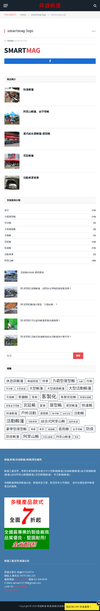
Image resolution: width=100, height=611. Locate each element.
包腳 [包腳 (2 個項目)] (81, 381)
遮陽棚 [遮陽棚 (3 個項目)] (51, 429)
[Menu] (5, 5)
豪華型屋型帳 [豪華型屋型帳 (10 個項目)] (16, 428)
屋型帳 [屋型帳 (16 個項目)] (56, 405)
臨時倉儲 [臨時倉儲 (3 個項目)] (73, 421)
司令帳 (7, 222)
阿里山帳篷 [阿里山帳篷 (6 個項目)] (63, 437)
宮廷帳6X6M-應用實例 (32, 272)
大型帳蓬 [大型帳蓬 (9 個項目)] (36, 388)
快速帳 (7, 247)
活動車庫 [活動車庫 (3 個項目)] (32, 421)
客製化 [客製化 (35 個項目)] (49, 396)
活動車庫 (8, 254)
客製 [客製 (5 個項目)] (34, 397)
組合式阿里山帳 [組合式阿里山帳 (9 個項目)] (53, 421)
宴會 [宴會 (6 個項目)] (43, 405)
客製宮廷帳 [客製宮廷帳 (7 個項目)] (68, 397)
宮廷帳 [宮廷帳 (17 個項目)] (29, 405)
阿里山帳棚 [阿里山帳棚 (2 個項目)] (47, 437)
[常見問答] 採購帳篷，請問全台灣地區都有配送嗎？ (46, 288)
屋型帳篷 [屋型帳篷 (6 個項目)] (72, 405)
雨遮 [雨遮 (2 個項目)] (76, 437)
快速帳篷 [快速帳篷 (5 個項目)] (11, 413)
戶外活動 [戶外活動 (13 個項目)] (28, 412)
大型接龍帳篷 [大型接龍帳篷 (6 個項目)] (56, 388)
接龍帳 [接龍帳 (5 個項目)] (44, 413)
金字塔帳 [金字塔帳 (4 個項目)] (77, 429)
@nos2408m (20, 586)
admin (10, 40)
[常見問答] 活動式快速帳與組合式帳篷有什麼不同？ (46, 336)
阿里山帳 (8, 260)
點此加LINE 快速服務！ (79, 606)
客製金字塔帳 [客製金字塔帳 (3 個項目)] (12, 405)
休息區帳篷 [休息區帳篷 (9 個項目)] (14, 380)
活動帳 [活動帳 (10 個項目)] (79, 412)
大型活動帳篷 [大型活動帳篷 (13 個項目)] (80, 388)
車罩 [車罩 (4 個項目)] (41, 429)
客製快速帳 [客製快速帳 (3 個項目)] (85, 397)
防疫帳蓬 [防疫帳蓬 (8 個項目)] (12, 436)
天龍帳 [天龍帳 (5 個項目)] (10, 397)
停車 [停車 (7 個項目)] (45, 381)
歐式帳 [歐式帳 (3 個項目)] (55, 413)
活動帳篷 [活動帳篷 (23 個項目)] (15, 421)
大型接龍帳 (10, 229)
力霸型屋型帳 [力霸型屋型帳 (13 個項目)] (63, 380)
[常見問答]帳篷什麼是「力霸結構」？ (39, 304)
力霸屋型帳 (10, 216)
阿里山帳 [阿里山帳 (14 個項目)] (31, 436)
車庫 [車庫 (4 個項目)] (33, 429)
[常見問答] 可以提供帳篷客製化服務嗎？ (40, 320)
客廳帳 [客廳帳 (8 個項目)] (23, 397)
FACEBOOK (10, 590)
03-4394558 (21, 579)
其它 (6, 210)
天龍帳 (7, 235)
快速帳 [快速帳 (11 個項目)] (87, 405)
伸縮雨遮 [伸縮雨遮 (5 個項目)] (32, 381)
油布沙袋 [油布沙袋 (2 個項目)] (66, 413)
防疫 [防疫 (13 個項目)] (90, 428)
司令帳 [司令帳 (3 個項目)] (9, 388)
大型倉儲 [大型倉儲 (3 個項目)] (21, 388)
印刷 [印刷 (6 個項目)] (89, 381)
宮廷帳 (7, 241)
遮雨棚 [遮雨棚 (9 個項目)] (63, 429)
